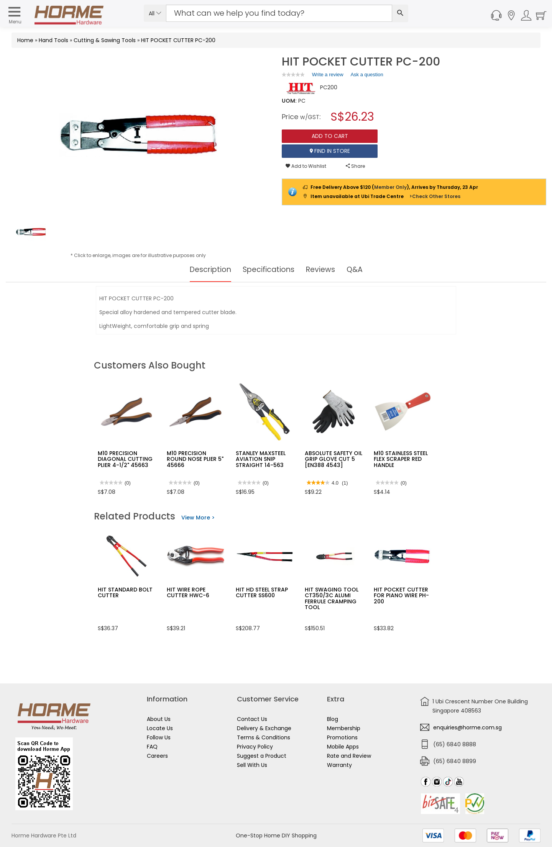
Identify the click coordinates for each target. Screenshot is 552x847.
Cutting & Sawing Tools (105, 40)
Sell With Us (252, 765)
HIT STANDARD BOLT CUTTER (125, 592)
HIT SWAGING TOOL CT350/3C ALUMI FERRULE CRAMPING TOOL (331, 598)
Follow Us (159, 737)
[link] (293, 74)
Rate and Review (349, 756)
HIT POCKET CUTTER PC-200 (178, 40)
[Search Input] (279, 13)
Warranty (339, 765)
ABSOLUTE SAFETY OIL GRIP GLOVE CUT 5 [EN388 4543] (333, 459)
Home (25, 40)
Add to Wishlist (306, 166)
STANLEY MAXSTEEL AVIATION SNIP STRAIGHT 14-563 (261, 459)
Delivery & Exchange (264, 728)
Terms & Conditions (263, 737)
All (155, 13)
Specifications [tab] (269, 269)
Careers (157, 756)
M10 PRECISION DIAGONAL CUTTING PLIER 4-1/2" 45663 (125, 459)
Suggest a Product (261, 756)
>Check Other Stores (434, 196)
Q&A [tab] (357, 269)
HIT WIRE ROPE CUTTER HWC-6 (188, 592)
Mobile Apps (343, 746)
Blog (332, 719)
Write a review (327, 76)
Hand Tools (53, 40)
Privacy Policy (255, 746)
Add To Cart (330, 136)
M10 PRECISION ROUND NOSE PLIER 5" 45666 (195, 459)
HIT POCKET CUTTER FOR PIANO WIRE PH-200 (401, 595)
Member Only (390, 187)
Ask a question (366, 74)
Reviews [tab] (322, 269)
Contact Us (252, 719)
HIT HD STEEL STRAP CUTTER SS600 (262, 592)
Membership (343, 728)
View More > (198, 517)
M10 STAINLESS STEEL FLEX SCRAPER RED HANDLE (401, 459)
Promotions (342, 737)
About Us (159, 719)
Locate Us (160, 728)
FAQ (152, 746)
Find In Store (330, 151)
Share (355, 166)
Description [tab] (208, 269)
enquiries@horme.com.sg (467, 727)
